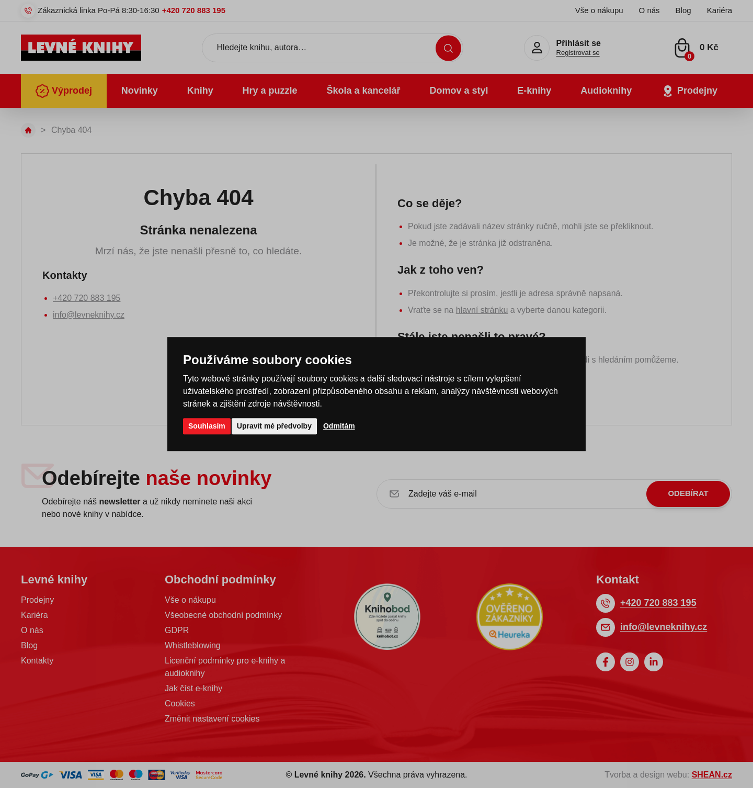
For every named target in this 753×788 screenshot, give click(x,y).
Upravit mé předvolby (274, 426)
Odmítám (339, 426)
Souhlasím (206, 426)
